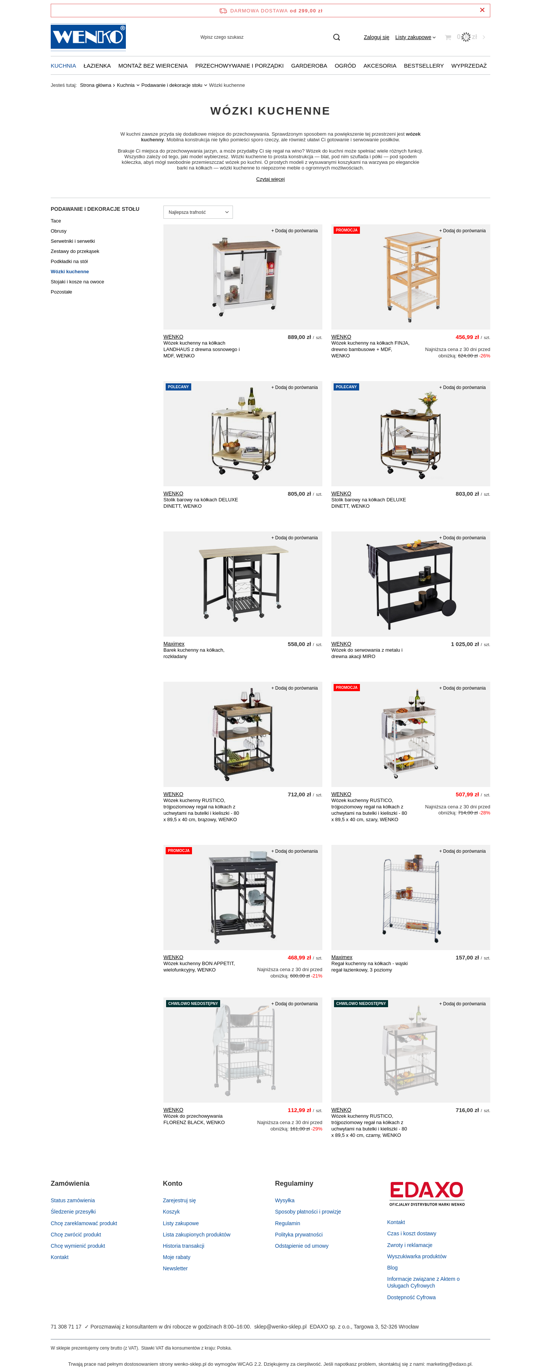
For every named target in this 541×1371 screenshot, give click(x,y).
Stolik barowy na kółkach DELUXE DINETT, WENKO (200, 503)
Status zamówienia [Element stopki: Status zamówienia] (73, 1200)
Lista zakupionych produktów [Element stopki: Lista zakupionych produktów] (197, 1235)
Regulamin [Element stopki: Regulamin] (287, 1223)
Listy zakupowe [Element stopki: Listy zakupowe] (181, 1223)
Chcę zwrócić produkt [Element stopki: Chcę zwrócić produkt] (76, 1235)
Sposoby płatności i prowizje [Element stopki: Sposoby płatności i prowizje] (308, 1212)
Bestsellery (424, 65)
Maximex (173, 644)
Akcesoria (380, 65)
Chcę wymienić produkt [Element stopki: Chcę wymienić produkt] (78, 1246)
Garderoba (309, 65)
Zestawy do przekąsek (75, 251)
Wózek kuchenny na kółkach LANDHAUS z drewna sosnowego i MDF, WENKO (201, 349)
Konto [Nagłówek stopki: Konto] (173, 1183)
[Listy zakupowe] (415, 37)
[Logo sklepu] (88, 37)
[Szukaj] (336, 37)
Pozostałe (61, 292)
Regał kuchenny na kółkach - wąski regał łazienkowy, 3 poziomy (369, 967)
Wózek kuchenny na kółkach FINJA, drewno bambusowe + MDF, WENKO (370, 349)
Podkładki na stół (69, 261)
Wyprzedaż (469, 65)
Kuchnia (63, 65)
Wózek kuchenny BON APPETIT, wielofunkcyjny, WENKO (199, 967)
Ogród (345, 65)
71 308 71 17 (66, 1327)
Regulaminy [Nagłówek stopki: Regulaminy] (294, 1183)
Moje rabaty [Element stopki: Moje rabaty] (176, 1257)
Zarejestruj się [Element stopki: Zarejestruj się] (179, 1200)
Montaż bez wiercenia (153, 65)
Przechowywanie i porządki (239, 65)
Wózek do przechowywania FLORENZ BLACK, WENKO (194, 1119)
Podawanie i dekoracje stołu (171, 85)
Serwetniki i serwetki (73, 241)
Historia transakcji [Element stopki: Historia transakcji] (183, 1246)
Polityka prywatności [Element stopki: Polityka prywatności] (299, 1235)
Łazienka (97, 65)
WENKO (173, 337)
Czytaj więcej (270, 179)
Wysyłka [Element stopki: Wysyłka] (285, 1200)
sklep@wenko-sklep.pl (280, 1327)
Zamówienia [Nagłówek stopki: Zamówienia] (70, 1183)
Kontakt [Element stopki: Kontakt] (59, 1257)
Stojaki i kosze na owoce (77, 281)
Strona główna (95, 85)
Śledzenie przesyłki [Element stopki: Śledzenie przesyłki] (73, 1212)
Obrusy (58, 231)
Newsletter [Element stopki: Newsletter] (175, 1268)
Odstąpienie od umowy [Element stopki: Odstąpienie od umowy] (301, 1246)
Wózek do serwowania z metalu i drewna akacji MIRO (366, 653)
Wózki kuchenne (70, 271)
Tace (56, 221)
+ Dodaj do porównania (294, 230)
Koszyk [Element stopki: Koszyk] (171, 1212)
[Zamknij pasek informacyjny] (482, 10)
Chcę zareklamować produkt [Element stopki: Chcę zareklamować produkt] (84, 1223)
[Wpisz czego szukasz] (270, 37)
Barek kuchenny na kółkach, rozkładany (194, 653)
